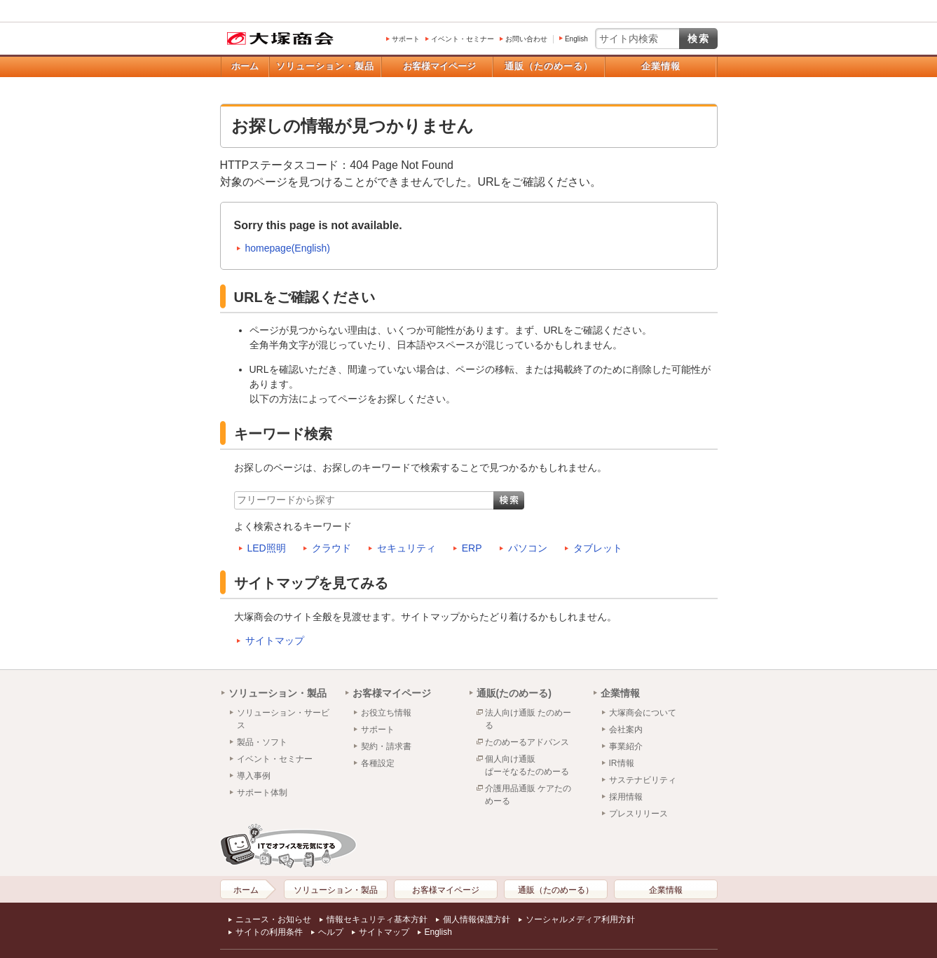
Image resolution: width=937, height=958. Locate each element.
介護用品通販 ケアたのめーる (528, 794)
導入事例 (254, 776)
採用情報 (626, 797)
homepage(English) (287, 248)
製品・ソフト (262, 742)
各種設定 (378, 763)
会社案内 (626, 729)
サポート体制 (262, 793)
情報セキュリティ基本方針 (377, 919)
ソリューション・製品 (325, 66)
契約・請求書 (386, 746)
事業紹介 (626, 746)
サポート (406, 39)
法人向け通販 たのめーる (528, 719)
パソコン (527, 548)
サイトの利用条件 (269, 932)
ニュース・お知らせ (273, 919)
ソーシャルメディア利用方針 (580, 919)
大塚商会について (642, 713)
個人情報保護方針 (476, 919)
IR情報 (621, 763)
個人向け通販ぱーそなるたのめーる (527, 765)
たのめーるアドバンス (527, 742)
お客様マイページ (439, 66)
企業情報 (660, 66)
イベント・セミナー (462, 39)
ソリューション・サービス (283, 719)
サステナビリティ (642, 780)
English (576, 39)
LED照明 (266, 548)
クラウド (331, 548)
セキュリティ (406, 548)
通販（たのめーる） (549, 66)
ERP (472, 548)
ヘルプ (330, 932)
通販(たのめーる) (514, 693)
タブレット (597, 548)
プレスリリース (638, 814)
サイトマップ (274, 640)
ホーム (245, 66)
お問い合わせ (526, 39)
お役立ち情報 (386, 713)
